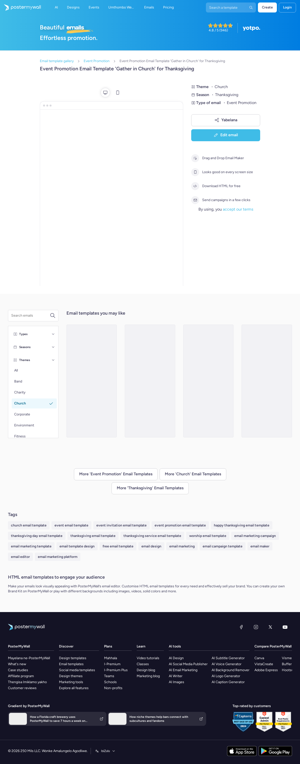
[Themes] (53, 360)
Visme (287, 658)
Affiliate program (21, 676)
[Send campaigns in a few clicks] (195, 200)
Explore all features (74, 688)
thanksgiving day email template (36, 536)
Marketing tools (71, 682)
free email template (118, 546)
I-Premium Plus (116, 670)
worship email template (207, 536)
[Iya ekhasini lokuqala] (20, 7)
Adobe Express (266, 670)
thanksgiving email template (93, 536)
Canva (259, 658)
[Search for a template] (30, 315)
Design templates (72, 658)
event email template (71, 525)
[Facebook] (241, 627)
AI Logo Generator (226, 676)
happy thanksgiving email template (241, 525)
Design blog (146, 670)
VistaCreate (263, 664)
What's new (17, 664)
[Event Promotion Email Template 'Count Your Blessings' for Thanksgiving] (266, 381)
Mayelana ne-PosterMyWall (29, 658)
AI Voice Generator (226, 664)
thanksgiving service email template (152, 536)
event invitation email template (121, 525)
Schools (110, 682)
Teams (109, 676)
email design (151, 546)
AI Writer (175, 676)
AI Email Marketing (183, 670)
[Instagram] (256, 627)
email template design (77, 546)
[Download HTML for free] (195, 186)
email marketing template (31, 546)
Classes (143, 664)
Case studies (18, 670)
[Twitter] (270, 627)
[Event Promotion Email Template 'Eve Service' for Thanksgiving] (208, 381)
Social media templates (77, 670)
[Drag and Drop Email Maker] (195, 158)
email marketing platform (57, 557)
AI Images (176, 682)
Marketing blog (148, 676)
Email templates (71, 664)
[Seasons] (53, 347)
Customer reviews (22, 688)
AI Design (176, 658)
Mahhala (110, 658)
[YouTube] (285, 627)
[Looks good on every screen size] (195, 172)
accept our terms (238, 209)
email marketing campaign (255, 536)
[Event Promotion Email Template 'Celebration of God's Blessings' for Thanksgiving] (91, 381)
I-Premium (112, 664)
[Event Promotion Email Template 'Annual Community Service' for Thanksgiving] (150, 381)
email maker (259, 546)
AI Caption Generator (228, 682)
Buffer (287, 664)
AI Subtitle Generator (228, 658)
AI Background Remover (230, 670)
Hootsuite (290, 670)
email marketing (182, 546)
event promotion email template (180, 525)
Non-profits (113, 688)
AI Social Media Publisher (188, 664)
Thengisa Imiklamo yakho (27, 682)
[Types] (53, 334)
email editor (20, 557)
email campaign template (222, 546)
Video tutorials (148, 658)
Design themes (71, 676)
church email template (29, 525)
